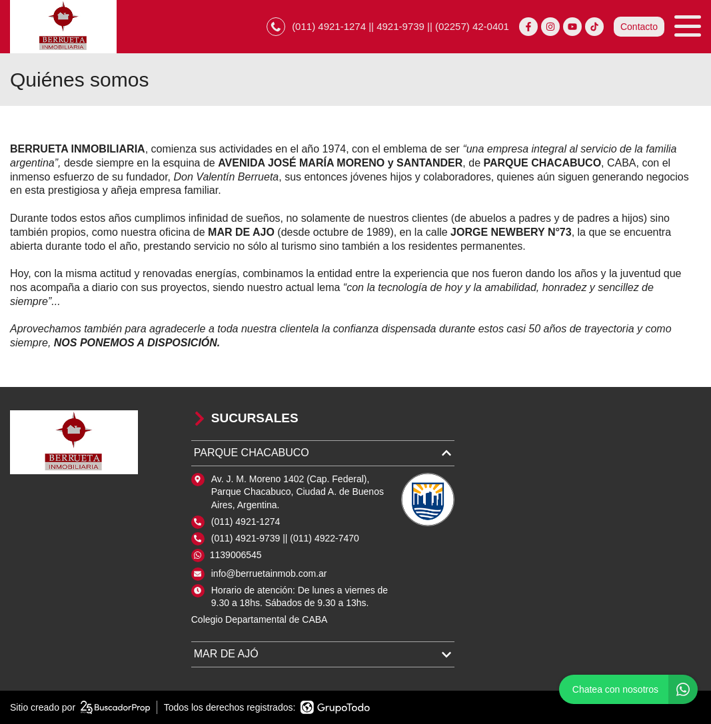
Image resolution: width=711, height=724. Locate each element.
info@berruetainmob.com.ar (269, 573)
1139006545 (236, 554)
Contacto (639, 26)
